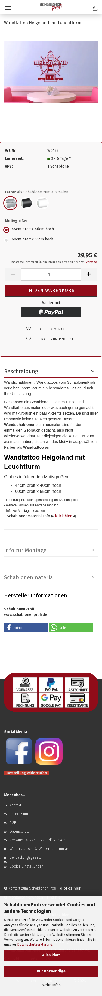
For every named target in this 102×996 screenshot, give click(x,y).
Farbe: (36, 192)
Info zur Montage (25, 550)
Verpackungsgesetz (26, 857)
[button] (13, 274)
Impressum (19, 814)
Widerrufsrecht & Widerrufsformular (39, 849)
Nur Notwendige (51, 971)
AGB (13, 823)
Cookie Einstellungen (27, 866)
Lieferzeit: (14, 158)
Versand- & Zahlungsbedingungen (37, 840)
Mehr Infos (51, 985)
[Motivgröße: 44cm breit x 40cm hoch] (51, 229)
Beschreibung (21, 371)
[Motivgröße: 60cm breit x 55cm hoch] (51, 240)
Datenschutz (20, 831)
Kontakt (15, 805)
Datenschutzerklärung (34, 944)
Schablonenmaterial (29, 577)
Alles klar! (51, 955)
